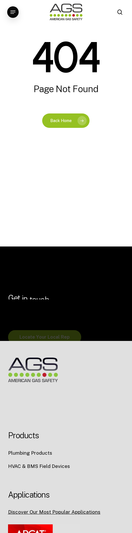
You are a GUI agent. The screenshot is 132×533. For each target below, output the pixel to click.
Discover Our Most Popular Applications (54, 512)
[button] (13, 12)
